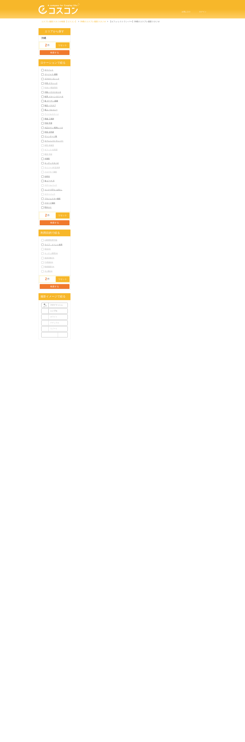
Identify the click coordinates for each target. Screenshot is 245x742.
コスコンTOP (98, 726)
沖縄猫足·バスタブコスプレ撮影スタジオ (132, 675)
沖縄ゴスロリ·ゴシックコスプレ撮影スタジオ (169, 667)
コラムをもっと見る (140, 604)
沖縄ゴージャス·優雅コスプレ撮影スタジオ (128, 667)
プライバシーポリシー (146, 726)
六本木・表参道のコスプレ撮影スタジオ (119, 77)
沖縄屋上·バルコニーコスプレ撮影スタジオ (171, 675)
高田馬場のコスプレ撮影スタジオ (175, 80)
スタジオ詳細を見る (140, 217)
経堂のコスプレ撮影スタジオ (181, 77)
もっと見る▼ (140, 84)
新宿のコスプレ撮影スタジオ (87, 77)
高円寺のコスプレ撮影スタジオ (88, 80)
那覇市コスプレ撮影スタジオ (87, 705)
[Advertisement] (140, 390)
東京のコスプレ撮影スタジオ (87, 73)
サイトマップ (174, 726)
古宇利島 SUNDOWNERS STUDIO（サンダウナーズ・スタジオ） (105, 441)
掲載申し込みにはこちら (104, 731)
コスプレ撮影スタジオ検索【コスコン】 (59, 21)
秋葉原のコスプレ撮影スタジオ (170, 73)
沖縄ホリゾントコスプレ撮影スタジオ (91, 667)
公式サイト (199, 148)
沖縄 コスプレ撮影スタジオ (90, 116)
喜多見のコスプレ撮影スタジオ (153, 77)
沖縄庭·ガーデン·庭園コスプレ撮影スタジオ (93, 675)
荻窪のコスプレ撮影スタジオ (116, 80)
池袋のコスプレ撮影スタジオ (142, 73)
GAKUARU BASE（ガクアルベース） (104, 112)
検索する (54, 52)
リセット (62, 45)
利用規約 (120, 726)
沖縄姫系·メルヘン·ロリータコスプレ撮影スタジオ (180, 671)
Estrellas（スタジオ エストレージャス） (164, 441)
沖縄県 (143, 121)
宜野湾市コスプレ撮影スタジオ (115, 705)
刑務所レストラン (89, 240)
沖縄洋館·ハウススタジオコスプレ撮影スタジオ (135, 671)
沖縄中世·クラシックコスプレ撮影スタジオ (93, 671)
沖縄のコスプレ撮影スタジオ (93, 21)
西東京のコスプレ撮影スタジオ (145, 80)
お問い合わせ (133, 731)
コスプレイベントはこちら (163, 731)
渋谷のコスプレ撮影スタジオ (114, 73)
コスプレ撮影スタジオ (100, 491)
